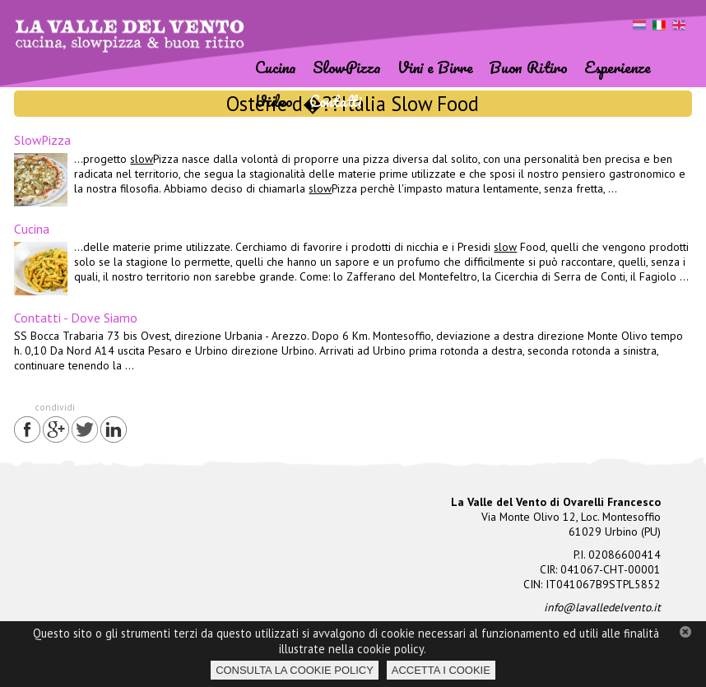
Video (274, 101)
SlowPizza (347, 67)
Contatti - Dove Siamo (75, 317)
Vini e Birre (435, 67)
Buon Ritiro (529, 67)
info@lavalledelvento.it (602, 607)
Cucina (31, 228)
